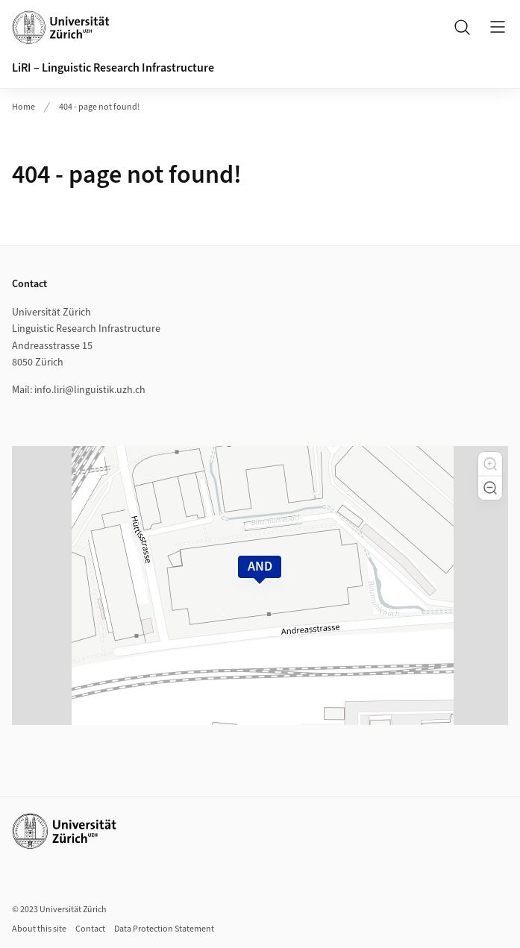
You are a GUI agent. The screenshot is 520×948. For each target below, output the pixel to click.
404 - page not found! (99, 107)
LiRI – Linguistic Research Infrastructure (113, 68)
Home (23, 107)
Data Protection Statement (164, 929)
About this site (39, 929)
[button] (490, 464)
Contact (90, 929)
